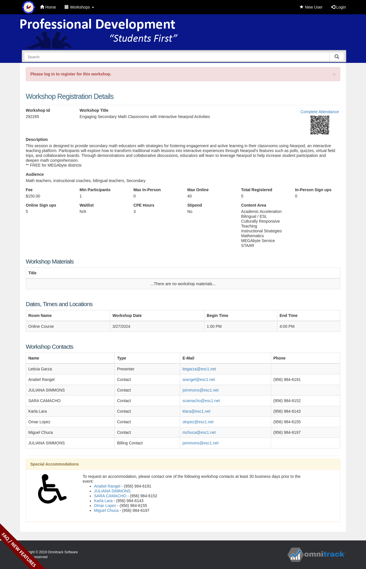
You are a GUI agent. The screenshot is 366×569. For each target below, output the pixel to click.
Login (338, 7)
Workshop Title (93, 110)
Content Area (253, 205)
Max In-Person (147, 189)
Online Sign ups (41, 205)
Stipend (194, 205)
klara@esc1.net (196, 411)
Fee (29, 189)
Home (48, 7)
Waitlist (86, 205)
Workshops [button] (79, 7)
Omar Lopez (105, 505)
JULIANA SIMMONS (112, 491)
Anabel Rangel (107, 486)
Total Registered (256, 189)
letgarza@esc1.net (199, 369)
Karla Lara (103, 500)
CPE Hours (144, 205)
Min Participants (94, 189)
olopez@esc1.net (197, 422)
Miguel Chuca (106, 510)
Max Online (198, 189)
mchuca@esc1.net (199, 432)
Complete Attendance (320, 111)
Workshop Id (38, 110)
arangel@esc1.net (198, 379)
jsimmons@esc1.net (200, 390)
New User (311, 7)
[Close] (334, 74)
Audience (35, 174)
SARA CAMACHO (110, 496)
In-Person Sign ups (313, 189)
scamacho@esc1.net (201, 400)
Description (37, 139)
